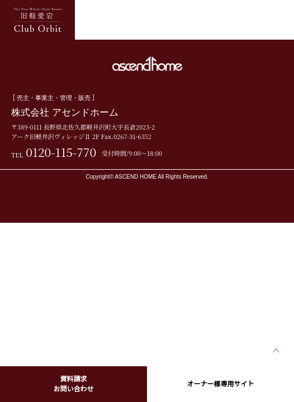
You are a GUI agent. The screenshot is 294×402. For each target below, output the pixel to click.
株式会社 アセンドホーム (64, 112)
